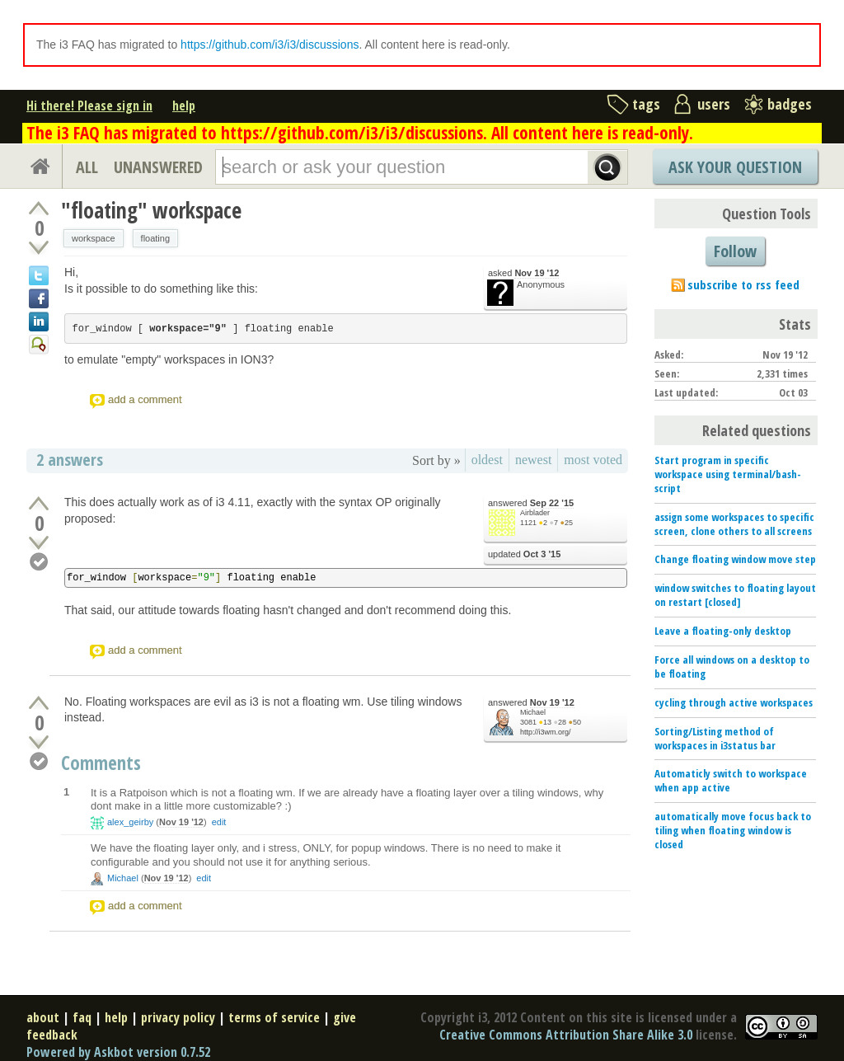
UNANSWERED (158, 167)
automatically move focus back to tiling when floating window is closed (732, 830)
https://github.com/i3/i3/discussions (270, 44)
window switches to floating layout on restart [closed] (735, 594)
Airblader (535, 513)
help (183, 105)
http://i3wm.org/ (545, 732)
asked (523, 273)
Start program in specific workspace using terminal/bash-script (727, 474)
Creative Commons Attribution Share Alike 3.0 (565, 1035)
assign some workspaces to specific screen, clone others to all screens (734, 523)
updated (524, 554)
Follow (735, 251)
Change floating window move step (735, 559)
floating (155, 238)
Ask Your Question (735, 167)
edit (219, 822)
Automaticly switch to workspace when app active (730, 780)
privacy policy (178, 1017)
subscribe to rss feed (743, 284)
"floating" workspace (151, 210)
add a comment (145, 399)
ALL (87, 167)
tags (646, 104)
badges (789, 104)
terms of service (274, 1017)
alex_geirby (130, 822)
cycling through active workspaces (733, 702)
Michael (533, 712)
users (713, 104)
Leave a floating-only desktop (722, 630)
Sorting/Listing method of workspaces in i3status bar (715, 738)
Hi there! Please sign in (89, 105)
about (42, 1017)
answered (531, 503)
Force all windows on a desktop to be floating (731, 666)
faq (82, 1017)
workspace (93, 238)
